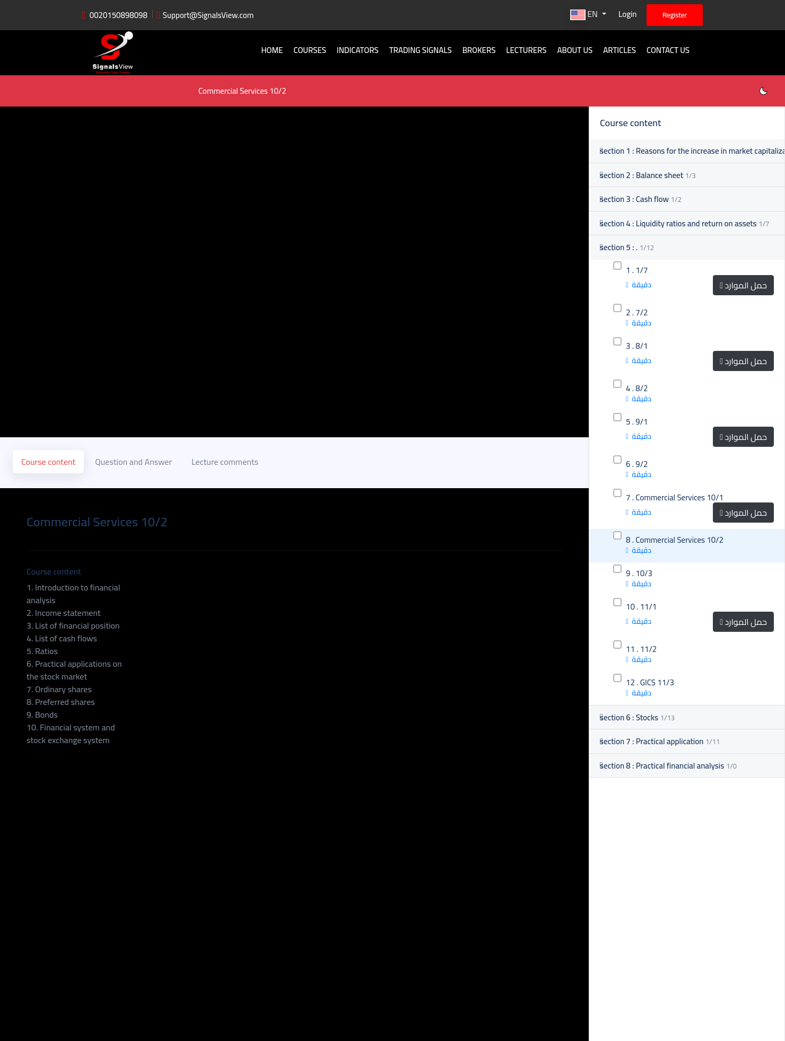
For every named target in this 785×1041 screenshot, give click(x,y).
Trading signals (420, 50)
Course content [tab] (48, 462)
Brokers (479, 50)
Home (272, 50)
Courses (309, 50)
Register (674, 14)
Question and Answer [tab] (133, 462)
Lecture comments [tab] (224, 462)
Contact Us (668, 50)
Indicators (358, 50)
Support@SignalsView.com (208, 15)
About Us (574, 50)
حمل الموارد (743, 285)
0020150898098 (118, 15)
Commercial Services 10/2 (242, 91)
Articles (619, 50)
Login (627, 14)
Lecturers (526, 50)
